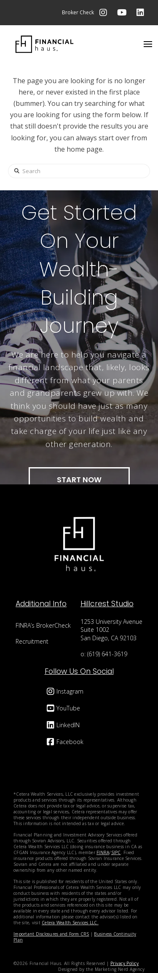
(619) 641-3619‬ (107, 654)
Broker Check (78, 12)
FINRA (102, 852)
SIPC (116, 852)
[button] (148, 44)
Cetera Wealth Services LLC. (70, 923)
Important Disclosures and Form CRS (51, 934)
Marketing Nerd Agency (120, 969)
